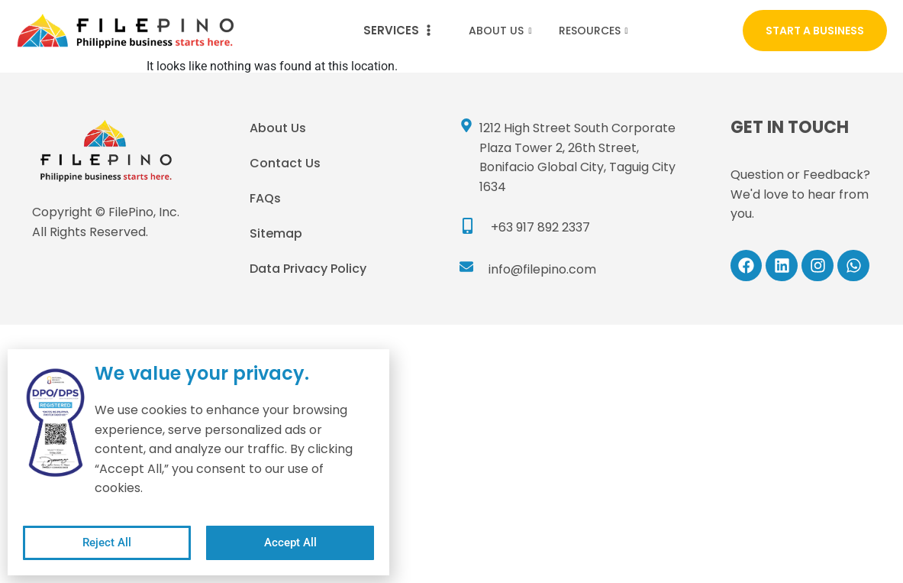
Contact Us (285, 163)
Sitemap (276, 233)
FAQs (265, 198)
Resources (595, 30)
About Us (502, 30)
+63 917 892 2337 (540, 227)
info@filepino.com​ (542, 269)
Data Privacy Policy (308, 268)
